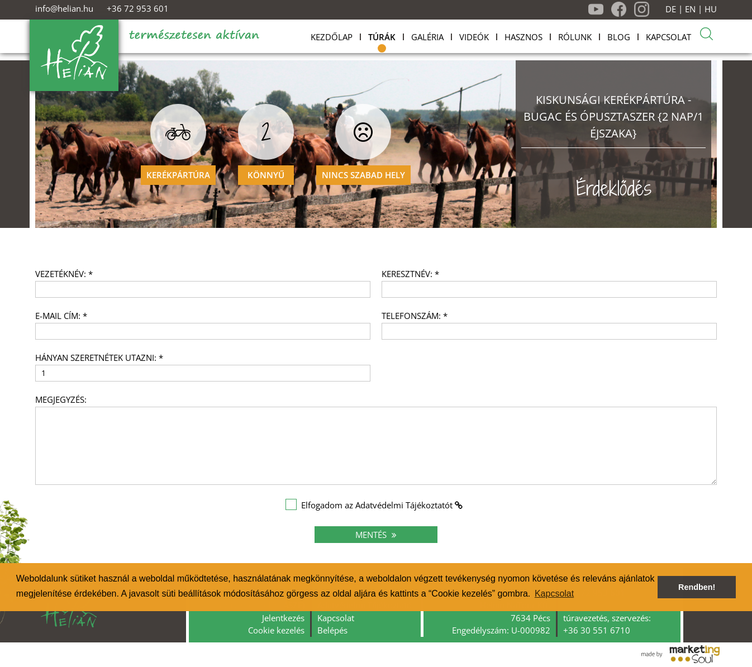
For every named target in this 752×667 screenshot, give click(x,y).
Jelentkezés (283, 617)
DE (670, 9)
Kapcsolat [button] (554, 593)
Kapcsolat (335, 617)
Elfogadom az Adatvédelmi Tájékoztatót (377, 505)
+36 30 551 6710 (596, 630)
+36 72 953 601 (138, 8)
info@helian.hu (64, 8)
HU (711, 9)
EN (690, 9)
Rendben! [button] (696, 587)
